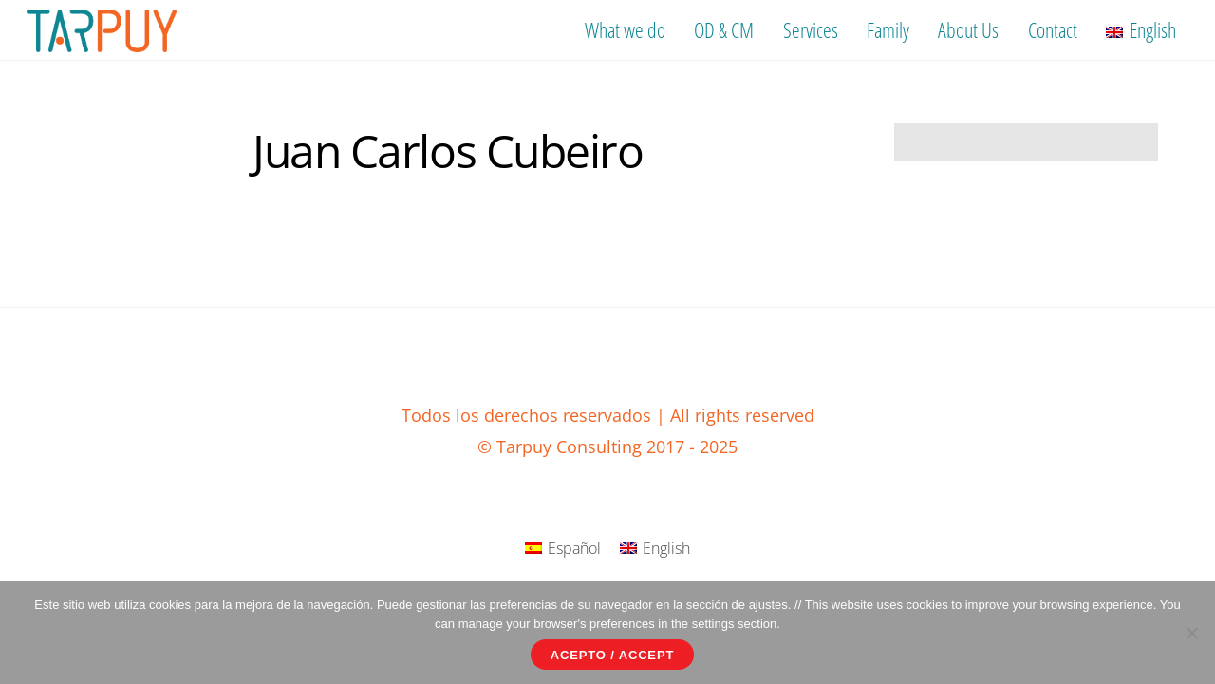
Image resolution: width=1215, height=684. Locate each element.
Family (888, 29)
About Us (968, 29)
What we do (625, 29)
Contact (1052, 29)
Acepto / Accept (612, 655)
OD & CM (724, 29)
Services (810, 29)
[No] (1191, 632)
